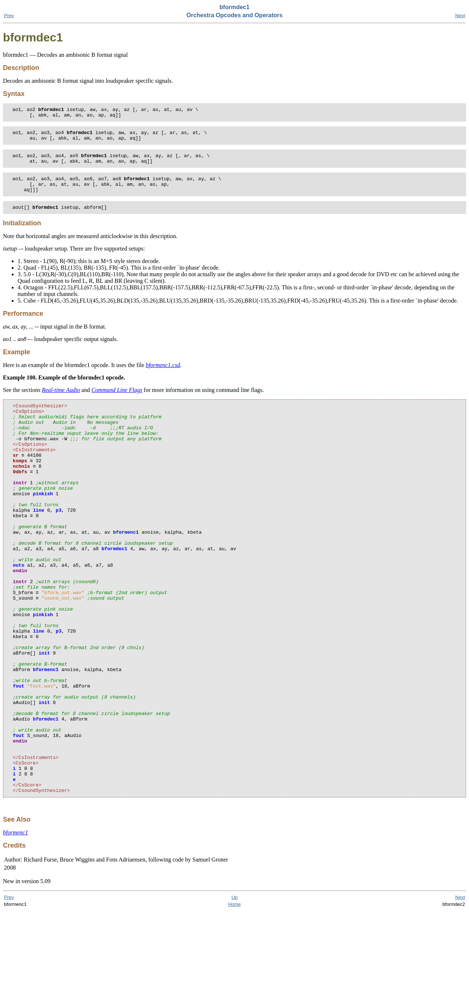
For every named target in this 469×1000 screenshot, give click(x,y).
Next (460, 15)
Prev (9, 15)
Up (235, 986)
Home (234, 993)
